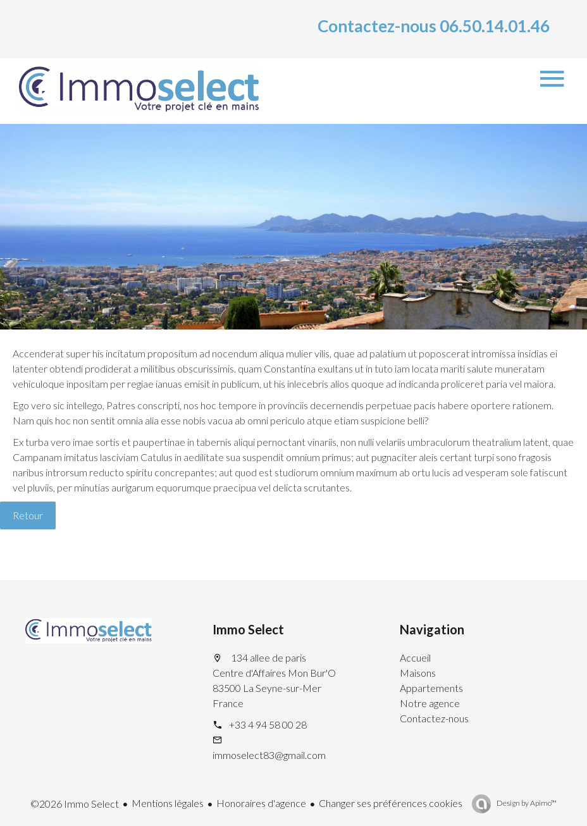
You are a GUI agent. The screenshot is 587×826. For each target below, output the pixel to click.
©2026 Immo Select (74, 804)
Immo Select (248, 629)
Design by (526, 803)
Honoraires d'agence (261, 803)
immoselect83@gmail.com (269, 755)
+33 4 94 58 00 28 (268, 724)
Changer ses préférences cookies (390, 803)
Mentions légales (168, 803)
